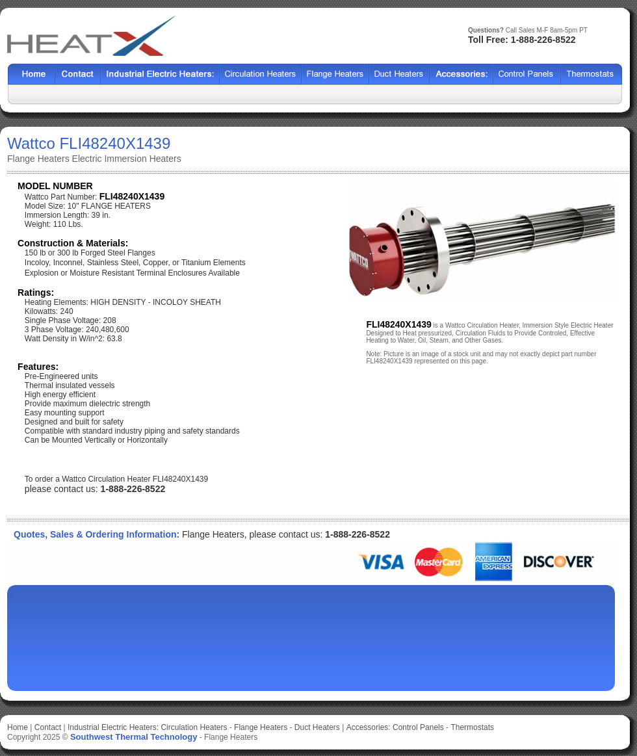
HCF (399, 74)
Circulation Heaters (194, 727)
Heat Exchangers (160, 74)
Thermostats (472, 727)
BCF (335, 74)
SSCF (527, 74)
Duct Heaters (317, 727)
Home (31, 74)
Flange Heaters (260, 727)
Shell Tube (261, 74)
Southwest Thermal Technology (134, 737)
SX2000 (461, 74)
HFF (591, 74)
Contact (78, 74)
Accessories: (368, 727)
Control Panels (419, 727)
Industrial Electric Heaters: (113, 727)
